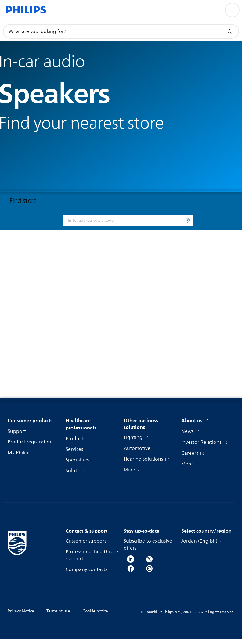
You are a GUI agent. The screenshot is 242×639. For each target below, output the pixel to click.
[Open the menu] (232, 10)
